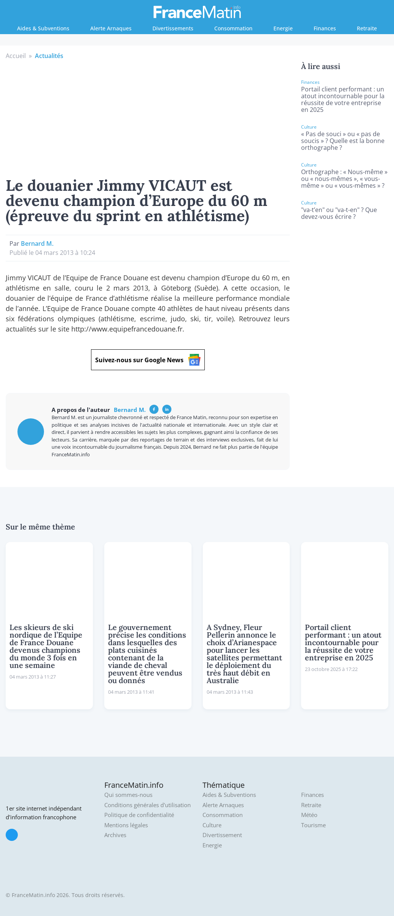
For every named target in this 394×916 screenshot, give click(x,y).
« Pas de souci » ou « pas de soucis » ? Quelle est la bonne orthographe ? (343, 141)
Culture (211, 825)
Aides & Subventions (43, 28)
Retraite (367, 28)
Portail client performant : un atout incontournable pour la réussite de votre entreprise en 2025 (343, 99)
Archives (115, 835)
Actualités (49, 56)
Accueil (16, 56)
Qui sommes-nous (128, 794)
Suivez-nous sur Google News (148, 360)
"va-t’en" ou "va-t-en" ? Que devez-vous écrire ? (339, 213)
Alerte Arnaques (111, 28)
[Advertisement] (148, 117)
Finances (325, 28)
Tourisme (313, 825)
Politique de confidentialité (139, 815)
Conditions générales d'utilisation (147, 805)
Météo (309, 815)
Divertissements (172, 28)
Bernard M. (37, 243)
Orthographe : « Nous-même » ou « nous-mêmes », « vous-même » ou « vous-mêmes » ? (344, 179)
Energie (283, 28)
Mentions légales (126, 825)
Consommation (233, 28)
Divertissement (222, 835)
